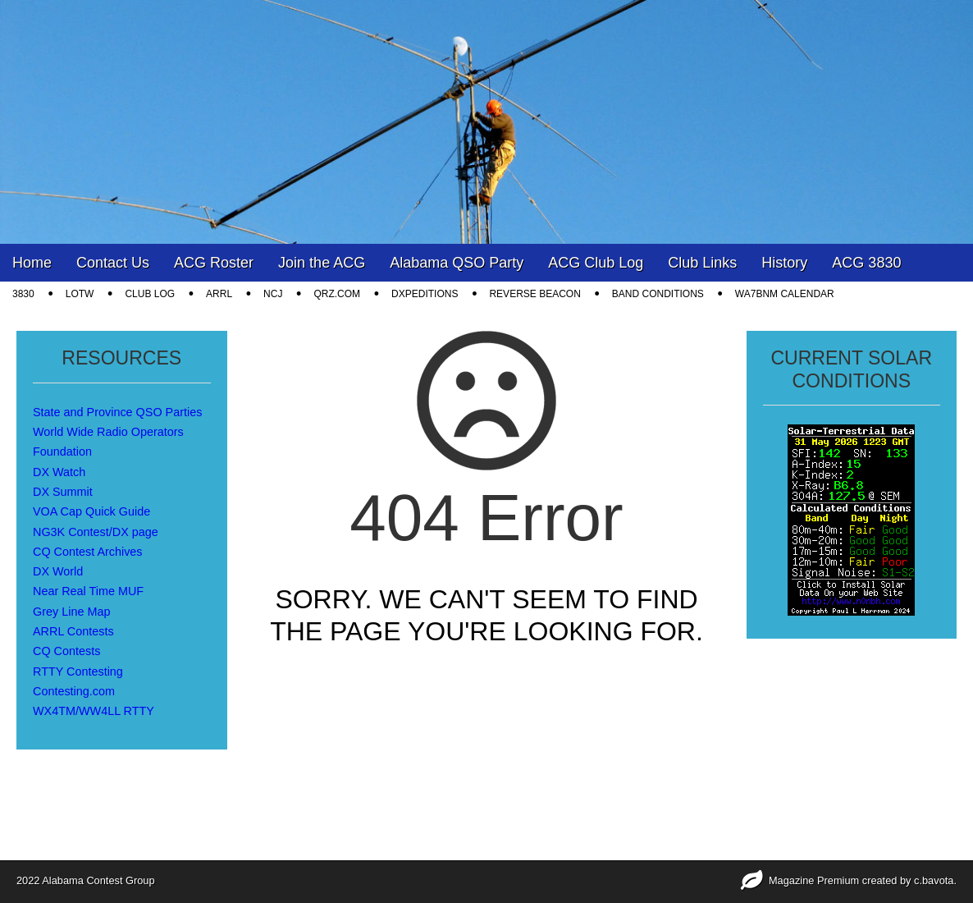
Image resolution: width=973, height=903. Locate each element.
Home (32, 262)
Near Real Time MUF (88, 591)
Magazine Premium (814, 880)
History (784, 262)
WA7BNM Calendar (784, 294)
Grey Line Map (71, 611)
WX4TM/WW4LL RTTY (93, 710)
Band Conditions (658, 294)
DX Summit (63, 491)
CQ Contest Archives (88, 551)
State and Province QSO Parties (117, 412)
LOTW (80, 294)
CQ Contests (66, 651)
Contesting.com (74, 691)
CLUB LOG (150, 294)
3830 (23, 294)
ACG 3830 (866, 262)
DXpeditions (424, 294)
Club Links (702, 262)
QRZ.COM (336, 294)
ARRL (219, 294)
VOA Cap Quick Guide (91, 511)
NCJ (272, 294)
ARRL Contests (73, 631)
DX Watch (59, 472)
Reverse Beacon (534, 294)
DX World (58, 571)
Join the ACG (321, 262)
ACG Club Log (595, 262)
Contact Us (112, 262)
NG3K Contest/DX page (95, 532)
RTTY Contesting (78, 671)
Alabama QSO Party (456, 262)
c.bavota (933, 880)
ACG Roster (214, 262)
